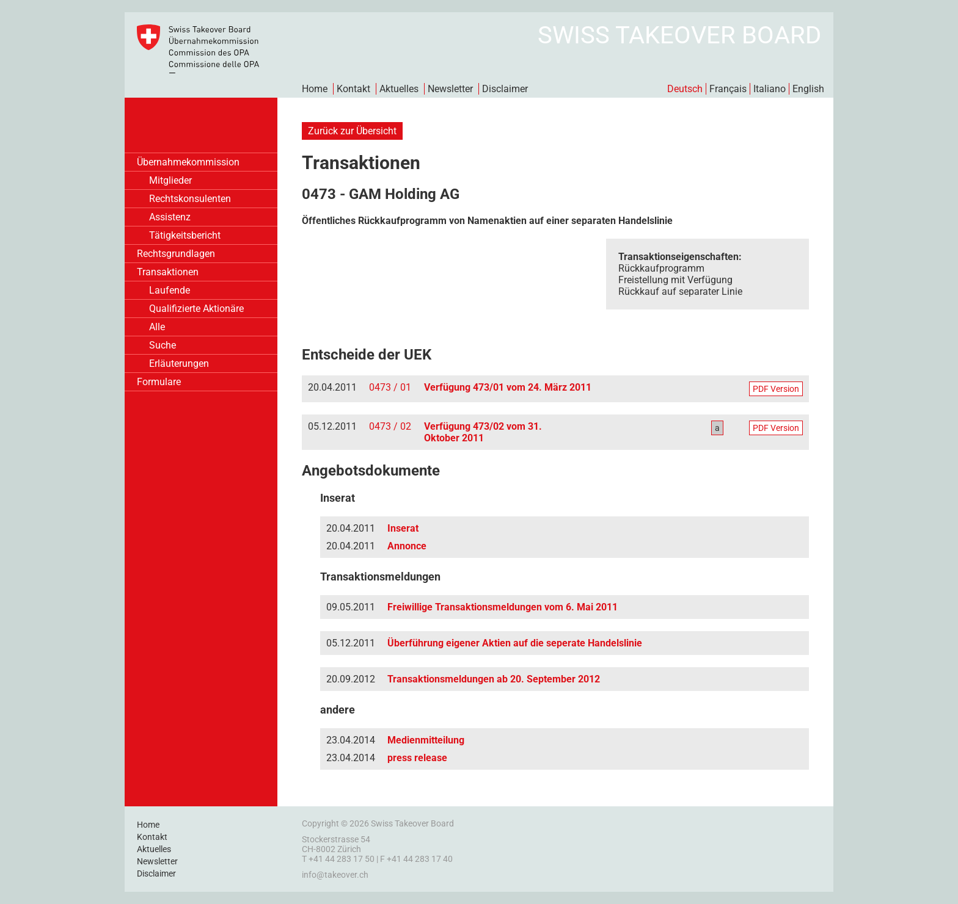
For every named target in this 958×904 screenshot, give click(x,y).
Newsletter (450, 89)
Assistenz (170, 217)
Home (314, 89)
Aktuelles (399, 89)
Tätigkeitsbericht (185, 235)
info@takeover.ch (335, 875)
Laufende (169, 290)
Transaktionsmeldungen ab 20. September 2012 (493, 679)
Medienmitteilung (425, 740)
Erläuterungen (179, 363)
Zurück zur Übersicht (352, 131)
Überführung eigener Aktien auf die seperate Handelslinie (514, 643)
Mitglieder (170, 180)
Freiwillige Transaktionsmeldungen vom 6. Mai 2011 (502, 607)
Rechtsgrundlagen (176, 253)
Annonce (406, 546)
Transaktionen (168, 272)
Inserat (403, 528)
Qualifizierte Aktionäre (196, 308)
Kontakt (353, 89)
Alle (157, 327)
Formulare (159, 382)
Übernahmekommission (188, 162)
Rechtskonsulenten (190, 198)
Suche (162, 345)
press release (417, 758)
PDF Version (776, 389)
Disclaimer (505, 89)
